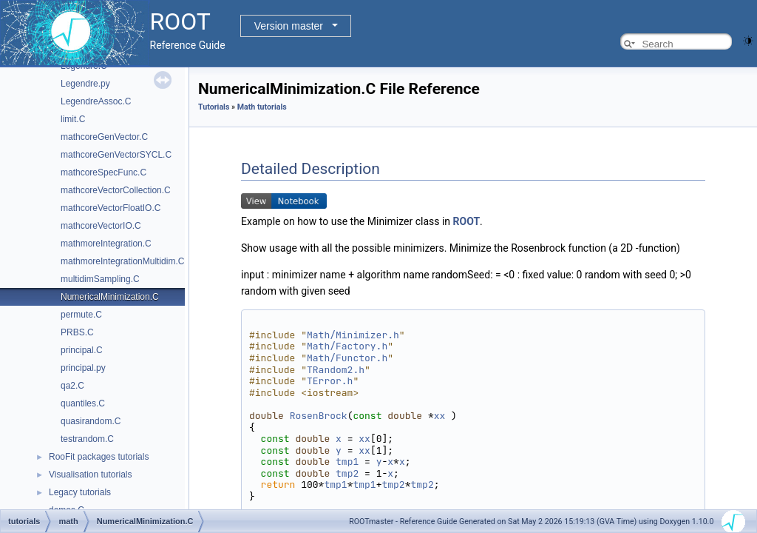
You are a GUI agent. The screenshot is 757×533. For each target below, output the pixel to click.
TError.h (330, 381)
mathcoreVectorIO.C (101, 226)
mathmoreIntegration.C (106, 243)
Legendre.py (85, 83)
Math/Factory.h (347, 346)
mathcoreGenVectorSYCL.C (116, 155)
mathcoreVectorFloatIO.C (110, 208)
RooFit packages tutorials (99, 457)
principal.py (83, 368)
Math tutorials (262, 107)
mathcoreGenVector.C (104, 137)
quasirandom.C (90, 421)
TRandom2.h (335, 369)
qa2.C (72, 386)
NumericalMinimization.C (110, 297)
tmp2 (347, 473)
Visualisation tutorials (90, 474)
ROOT (467, 221)
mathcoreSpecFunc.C (103, 172)
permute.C (81, 314)
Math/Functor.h (347, 358)
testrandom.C (87, 439)
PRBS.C (77, 332)
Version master (288, 26)
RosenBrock (318, 415)
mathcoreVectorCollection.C (116, 190)
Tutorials (213, 107)
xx (440, 415)
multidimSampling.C (100, 279)
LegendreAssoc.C (96, 101)
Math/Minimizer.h (353, 335)
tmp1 (347, 461)
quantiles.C (83, 403)
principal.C (82, 350)
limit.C (73, 119)
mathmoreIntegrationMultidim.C (122, 261)
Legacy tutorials (80, 492)
